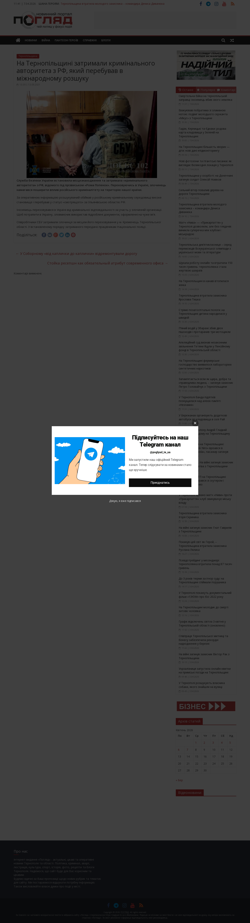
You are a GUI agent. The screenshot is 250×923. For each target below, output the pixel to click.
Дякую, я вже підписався (125, 501)
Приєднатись (160, 482)
